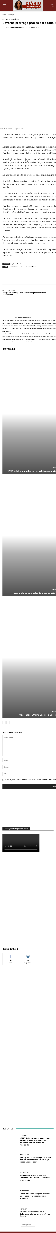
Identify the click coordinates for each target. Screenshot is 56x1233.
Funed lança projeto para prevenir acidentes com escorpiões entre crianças (35, 1196)
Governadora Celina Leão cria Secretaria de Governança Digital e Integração (36, 1178)
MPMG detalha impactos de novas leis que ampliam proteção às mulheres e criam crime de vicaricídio (35, 1141)
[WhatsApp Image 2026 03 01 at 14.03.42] (28, 902)
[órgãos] (28, 810)
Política (15, 19)
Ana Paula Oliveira (16, 27)
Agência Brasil (16, 264)
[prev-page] (4, 722)
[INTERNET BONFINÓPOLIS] (28, 1003)
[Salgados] (28, 1124)
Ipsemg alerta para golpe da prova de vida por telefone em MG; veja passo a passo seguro (35, 1159)
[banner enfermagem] (28, 1055)
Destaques (11, 15)
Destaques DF (25, 1173)
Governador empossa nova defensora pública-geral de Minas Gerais (35, 1214)
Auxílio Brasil (14, 267)
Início (4, 15)
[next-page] (7, 722)
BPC (22, 267)
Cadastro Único (31, 267)
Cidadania (23, 1135)
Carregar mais (28, 1225)
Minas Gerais (24, 1154)
